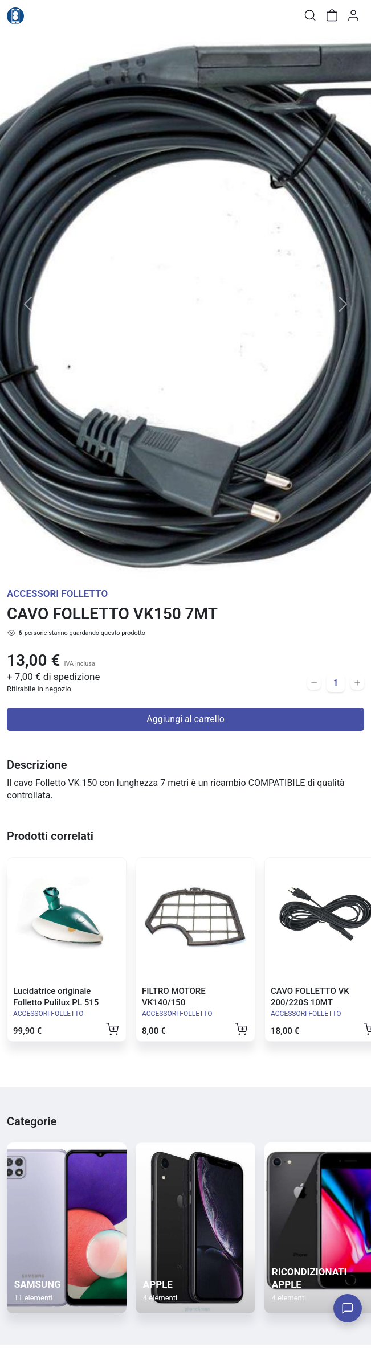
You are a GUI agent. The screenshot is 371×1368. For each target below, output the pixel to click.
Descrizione (37, 765)
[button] (28, 304)
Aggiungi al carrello (185, 719)
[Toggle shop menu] (38, 15)
